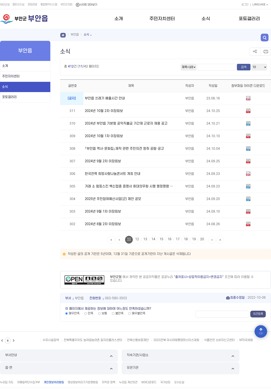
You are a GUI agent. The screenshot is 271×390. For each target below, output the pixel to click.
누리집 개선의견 (128, 369)
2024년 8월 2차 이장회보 (102, 224)
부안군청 (4, 4)
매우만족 (74, 313)
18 (186, 239)
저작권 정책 (108, 369)
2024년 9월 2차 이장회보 (102, 161)
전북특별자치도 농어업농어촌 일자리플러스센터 (93, 340)
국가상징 (165, 369)
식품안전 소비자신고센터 (219, 340)
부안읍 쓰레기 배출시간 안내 (104, 98)
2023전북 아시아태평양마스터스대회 (176, 340)
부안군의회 (67, 4)
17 (178, 239)
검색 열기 (267, 34)
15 (161, 239)
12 (137, 239)
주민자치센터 (162, 18)
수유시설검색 (51, 340)
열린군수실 (19, 4)
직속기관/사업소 (101, 355)
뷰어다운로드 (148, 369)
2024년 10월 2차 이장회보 (103, 111)
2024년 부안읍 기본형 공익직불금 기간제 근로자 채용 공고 (124, 123)
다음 (13, 340)
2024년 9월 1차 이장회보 (102, 211)
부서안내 (32, 355)
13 (145, 239)
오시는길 (179, 369)
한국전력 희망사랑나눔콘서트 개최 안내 (111, 174)
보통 (104, 313)
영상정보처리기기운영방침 (83, 369)
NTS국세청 (246, 340)
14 (153, 239)
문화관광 (33, 4)
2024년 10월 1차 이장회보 (103, 136)
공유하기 (255, 52)
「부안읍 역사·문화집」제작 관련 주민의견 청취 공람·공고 (122, 149)
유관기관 (239, 355)
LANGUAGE (260, 4)
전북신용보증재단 (138, 340)
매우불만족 (138, 313)
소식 (206, 18)
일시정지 (8, 340)
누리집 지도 (6, 369)
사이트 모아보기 (87, 5)
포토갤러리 (249, 18)
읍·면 (170, 355)
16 (170, 239)
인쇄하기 (265, 52)
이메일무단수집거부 (28, 369)
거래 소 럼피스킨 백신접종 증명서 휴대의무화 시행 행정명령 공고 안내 (129, 186)
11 (129, 239)
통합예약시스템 (49, 4)
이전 (2, 340)
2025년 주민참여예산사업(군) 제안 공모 (111, 199)
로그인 (244, 4)
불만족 (119, 313)
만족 (90, 313)
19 (194, 239)
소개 (118, 18)
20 (202, 239)
